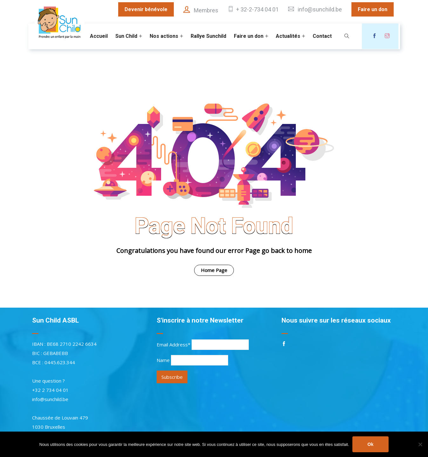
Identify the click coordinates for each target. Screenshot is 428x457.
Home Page (214, 270)
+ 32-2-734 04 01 (257, 9)
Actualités (288, 36)
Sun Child (126, 36)
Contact (322, 36)
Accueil (99, 36)
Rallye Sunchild (208, 36)
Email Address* (173, 344)
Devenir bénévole (146, 9)
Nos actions (164, 36)
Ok (371, 444)
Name (163, 360)
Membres (206, 10)
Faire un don (372, 9)
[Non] (420, 444)
